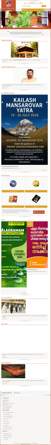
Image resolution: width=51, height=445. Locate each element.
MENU (24, 10)
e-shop (26, 3)
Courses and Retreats (8, 418)
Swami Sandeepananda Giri (9, 412)
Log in (42, 3)
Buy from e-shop (39, 212)
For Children (6, 439)
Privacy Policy (6, 425)
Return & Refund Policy (8, 427)
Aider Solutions (27, 444)
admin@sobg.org (9, 407)
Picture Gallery (6, 421)
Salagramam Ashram (7, 433)
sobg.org (7, 408)
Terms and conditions (8, 428)
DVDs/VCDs (36, 191)
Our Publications (7, 414)
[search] (31, 6)
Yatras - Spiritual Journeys (8, 416)
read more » (4, 61)
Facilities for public (7, 437)
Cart (30, 3)
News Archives (6, 423)
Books (13, 206)
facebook (17, 393)
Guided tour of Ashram (8, 435)
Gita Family (36, 3)
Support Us (6, 419)
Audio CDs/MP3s (13, 191)
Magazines (36, 206)
